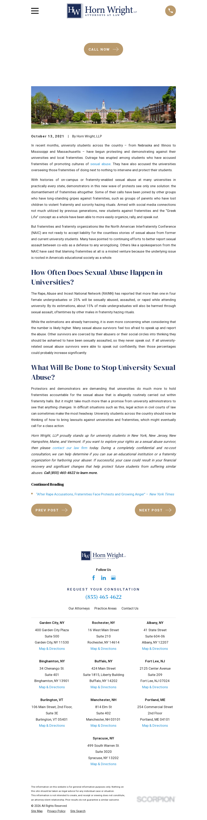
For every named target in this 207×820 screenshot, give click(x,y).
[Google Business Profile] (113, 577)
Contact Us (129, 608)
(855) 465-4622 (103, 597)
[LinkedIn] (103, 577)
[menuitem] (37, 811)
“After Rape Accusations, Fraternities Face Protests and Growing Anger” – (105, 494)
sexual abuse (100, 164)
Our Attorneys (79, 608)
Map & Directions (52, 649)
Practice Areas (105, 608)
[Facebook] (93, 577)
